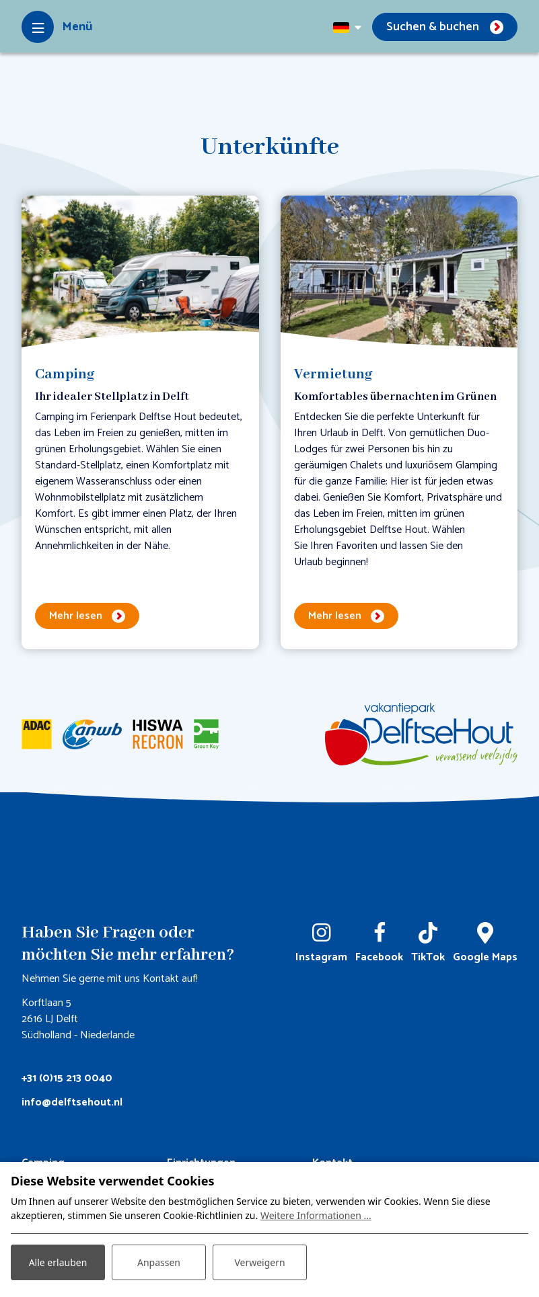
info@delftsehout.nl (72, 1102)
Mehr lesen (75, 616)
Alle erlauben (58, 1262)
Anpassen (158, 1262)
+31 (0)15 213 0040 (67, 1078)
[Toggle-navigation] (57, 27)
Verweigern (259, 1262)
